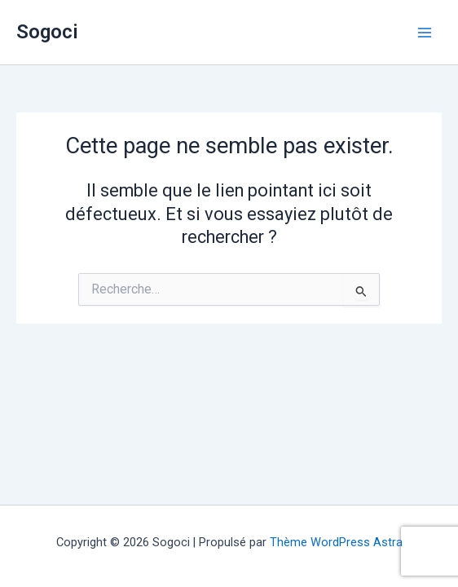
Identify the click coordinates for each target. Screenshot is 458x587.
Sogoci (47, 31)
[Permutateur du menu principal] (424, 32)
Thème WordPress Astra (336, 542)
